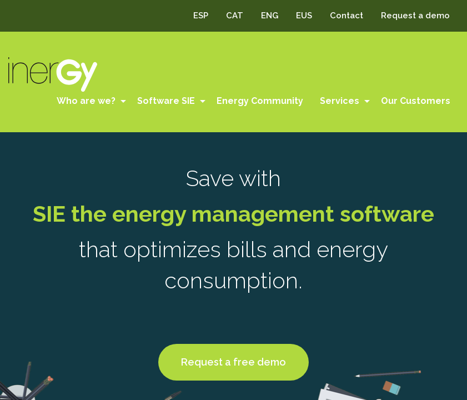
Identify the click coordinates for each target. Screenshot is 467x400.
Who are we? (86, 101)
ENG (269, 16)
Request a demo (415, 16)
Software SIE (166, 101)
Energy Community (260, 101)
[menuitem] (88, 101)
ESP (200, 16)
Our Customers (415, 101)
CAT (234, 16)
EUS (304, 16)
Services (339, 101)
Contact (346, 16)
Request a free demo (233, 362)
